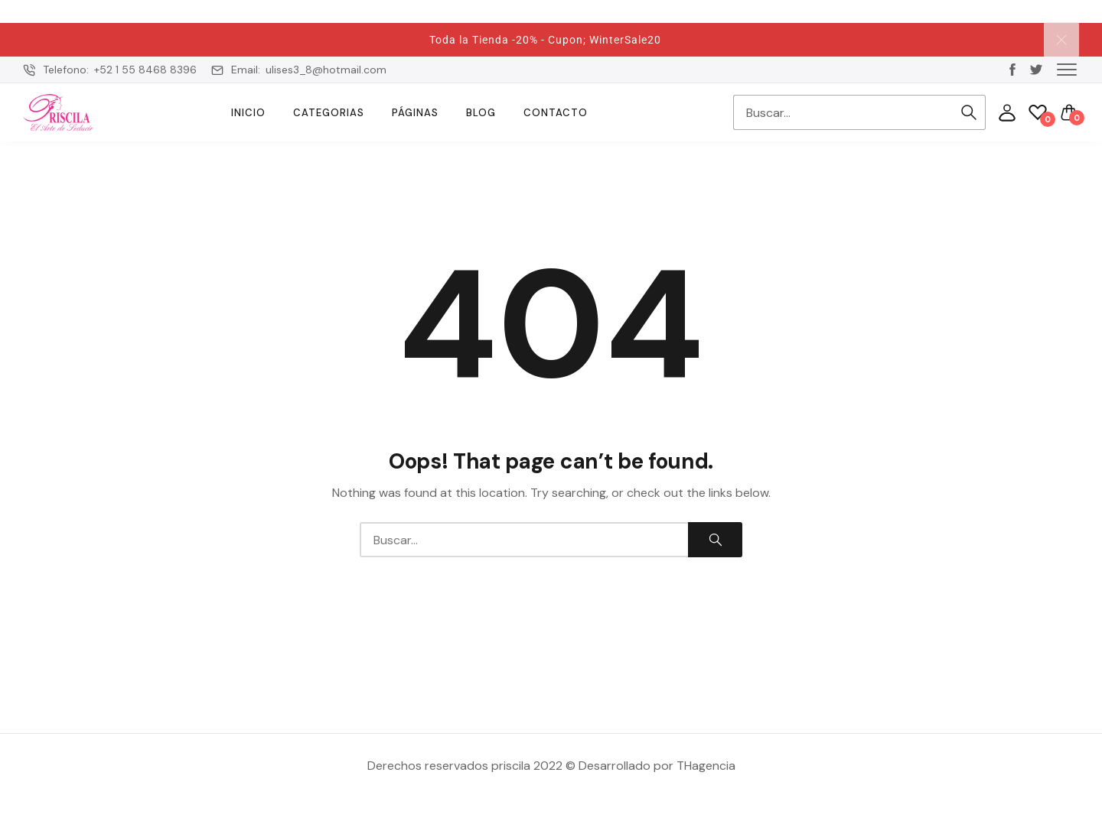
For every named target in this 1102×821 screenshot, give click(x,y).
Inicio (248, 112)
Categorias (328, 112)
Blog (481, 112)
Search (969, 112)
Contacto (555, 112)
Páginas (415, 112)
